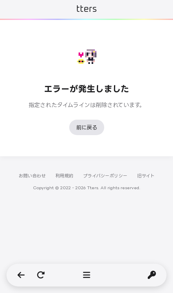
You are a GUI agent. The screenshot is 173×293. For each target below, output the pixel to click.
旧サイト (146, 175)
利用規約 (64, 175)
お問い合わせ (32, 175)
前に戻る (86, 127)
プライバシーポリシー (105, 175)
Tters (86, 9)
